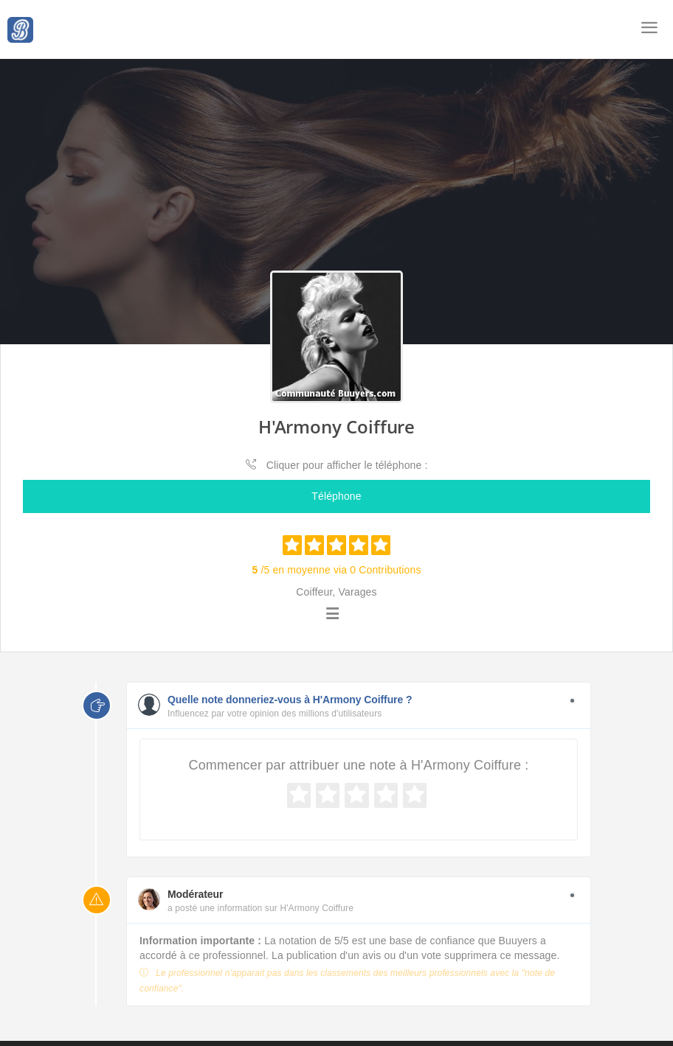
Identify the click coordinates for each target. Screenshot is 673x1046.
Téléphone (336, 496)
